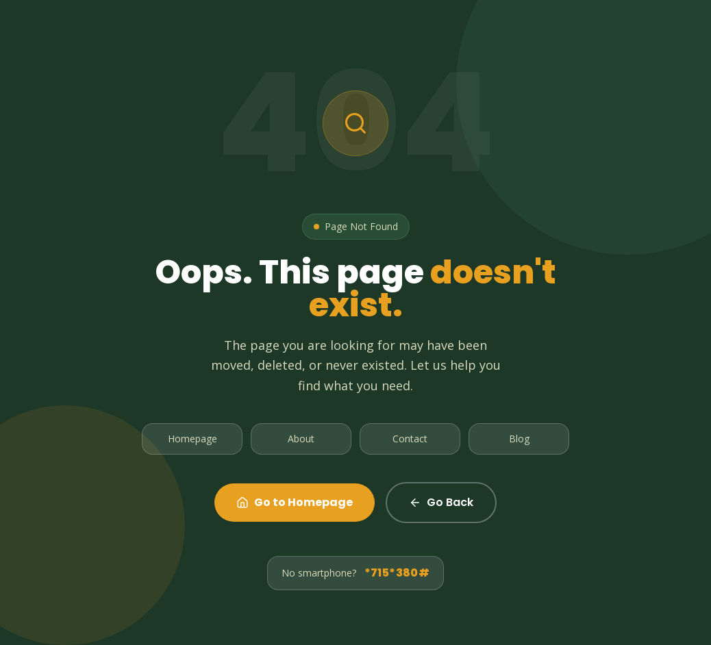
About (301, 438)
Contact (409, 438)
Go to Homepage (294, 502)
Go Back (441, 502)
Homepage (192, 438)
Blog (519, 438)
